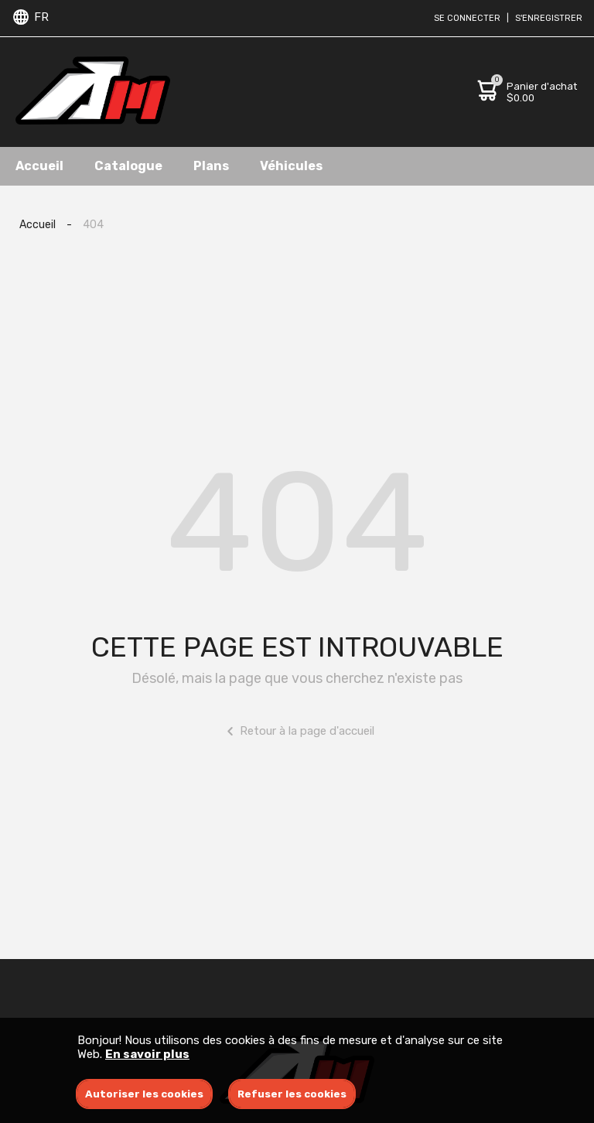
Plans (211, 166)
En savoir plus (147, 1054)
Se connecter (467, 18)
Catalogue (128, 166)
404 (93, 224)
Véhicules (291, 166)
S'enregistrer (548, 18)
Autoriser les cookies (144, 1094)
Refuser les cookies (291, 1094)
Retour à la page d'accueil (297, 731)
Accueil (39, 166)
